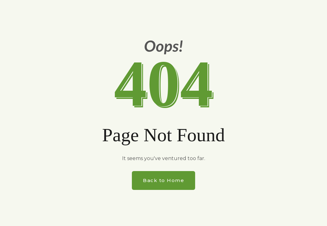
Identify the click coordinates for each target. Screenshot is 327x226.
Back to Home (163, 180)
